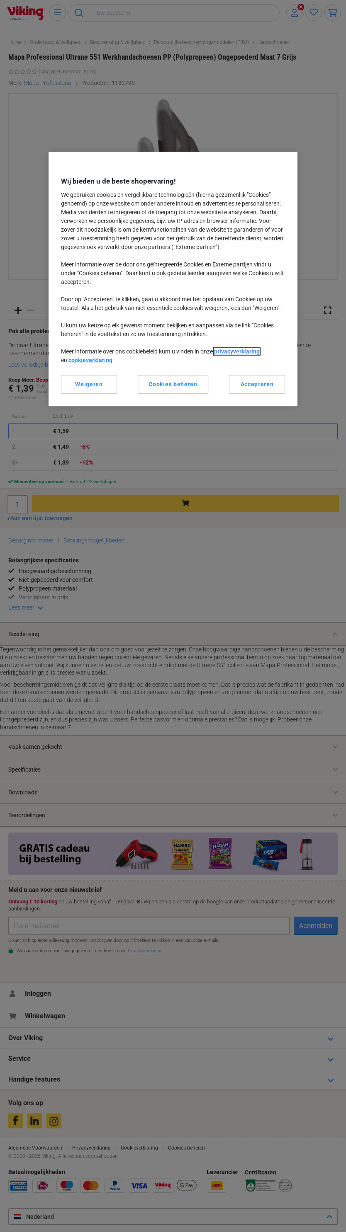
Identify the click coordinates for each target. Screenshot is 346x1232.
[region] (173, 279)
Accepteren (257, 384)
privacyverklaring (237, 351)
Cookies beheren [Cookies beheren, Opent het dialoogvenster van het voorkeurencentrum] (173, 384)
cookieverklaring (90, 360)
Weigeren (89, 384)
